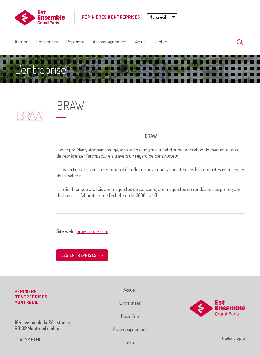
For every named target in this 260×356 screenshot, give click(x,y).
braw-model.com (92, 231)
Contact (161, 41)
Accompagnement (110, 41)
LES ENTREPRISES (82, 255)
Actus (140, 41)
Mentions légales (233, 338)
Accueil (21, 41)
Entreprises (47, 41)
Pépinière (75, 41)
